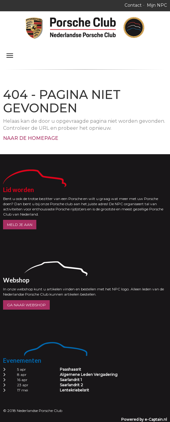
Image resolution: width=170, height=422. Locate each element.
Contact (133, 5)
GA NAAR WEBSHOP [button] (26, 305)
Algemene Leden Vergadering (89, 374)
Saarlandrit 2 (71, 385)
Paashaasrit (70, 369)
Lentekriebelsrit (74, 390)
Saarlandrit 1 (71, 379)
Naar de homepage (30, 138)
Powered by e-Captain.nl (144, 419)
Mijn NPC (157, 5)
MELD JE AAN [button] (19, 224)
